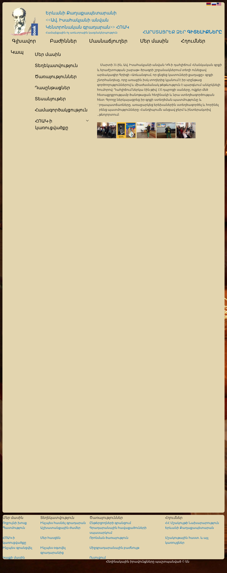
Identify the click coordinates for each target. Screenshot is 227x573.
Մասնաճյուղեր (106, 41)
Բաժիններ (60, 41)
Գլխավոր (21, 41)
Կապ (16, 52)
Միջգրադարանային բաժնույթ (114, 547)
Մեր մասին (152, 41)
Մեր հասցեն (50, 537)
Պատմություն (14, 528)
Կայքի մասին (14, 557)
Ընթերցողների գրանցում (110, 523)
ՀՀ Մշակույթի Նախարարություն (192, 523)
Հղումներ (191, 41)
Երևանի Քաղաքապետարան (189, 528)
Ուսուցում (98, 557)
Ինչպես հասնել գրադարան (63, 523)
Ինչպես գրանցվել (17, 547)
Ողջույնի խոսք (15, 523)
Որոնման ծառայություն (109, 537)
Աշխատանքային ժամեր (60, 528)
